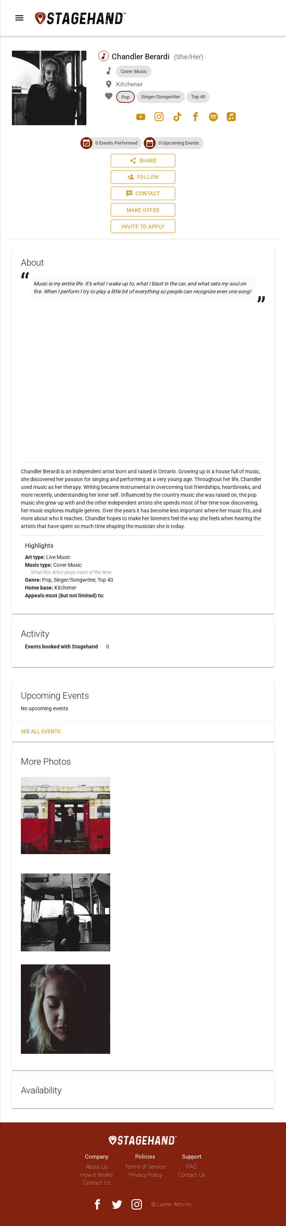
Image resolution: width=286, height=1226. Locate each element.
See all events (40, 731)
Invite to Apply (143, 227)
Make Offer (143, 210)
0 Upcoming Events (179, 143)
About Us (97, 1166)
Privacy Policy (145, 1175)
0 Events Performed (116, 143)
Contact (143, 193)
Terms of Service (145, 1166)
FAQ (192, 1166)
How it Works (96, 1175)
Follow (143, 177)
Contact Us (96, 1182)
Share (143, 160)
